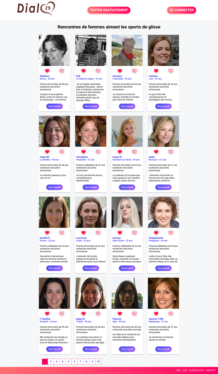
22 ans (129, 240)
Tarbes (79, 321)
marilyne (153, 76)
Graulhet (44, 321)
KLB (78, 76)
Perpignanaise (156, 238)
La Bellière (45, 159)
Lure (151, 78)
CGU (185, 370)
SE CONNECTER (181, 10)
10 (98, 361)
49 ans (122, 321)
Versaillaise (82, 157)
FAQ (178, 370)
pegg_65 (80, 319)
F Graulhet (45, 319)
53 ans (128, 78)
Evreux (43, 240)
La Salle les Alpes (85, 78)
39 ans (136, 159)
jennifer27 (45, 238)
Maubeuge (154, 321)
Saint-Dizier (118, 240)
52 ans (86, 240)
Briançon (153, 159)
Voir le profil (54, 106)
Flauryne (117, 319)
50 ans (51, 78)
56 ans (88, 321)
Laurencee (81, 238)
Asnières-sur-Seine (122, 159)
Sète (115, 321)
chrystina (117, 76)
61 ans (162, 159)
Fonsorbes (118, 78)
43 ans (53, 321)
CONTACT (211, 370)
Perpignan (154, 240)
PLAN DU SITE (196, 370)
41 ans (91, 159)
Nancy (43, 78)
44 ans (55, 159)
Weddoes (44, 76)
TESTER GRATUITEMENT (109, 10)
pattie (152, 157)
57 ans (99, 78)
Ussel (79, 240)
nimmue (117, 238)
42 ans (158, 78)
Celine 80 (44, 157)
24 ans (51, 240)
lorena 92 (117, 157)
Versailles (81, 159)
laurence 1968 (156, 319)
